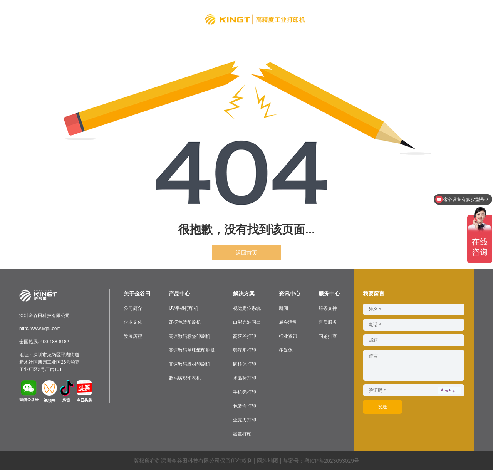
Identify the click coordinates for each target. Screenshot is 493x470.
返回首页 (246, 253)
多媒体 (286, 349)
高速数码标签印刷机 (189, 336)
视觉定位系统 (247, 308)
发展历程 (133, 336)
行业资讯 (288, 336)
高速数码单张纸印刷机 (192, 349)
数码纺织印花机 (185, 377)
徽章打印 (242, 433)
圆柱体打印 (244, 363)
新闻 (283, 308)
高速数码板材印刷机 (189, 363)
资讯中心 (323, 17)
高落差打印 (244, 336)
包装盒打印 (244, 405)
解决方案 (169, 17)
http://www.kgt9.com (39, 328)
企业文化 (133, 322)
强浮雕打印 (244, 349)
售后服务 (328, 322)
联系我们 (397, 17)
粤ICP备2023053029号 (331, 460)
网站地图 (267, 460)
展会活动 (288, 322)
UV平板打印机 (183, 308)
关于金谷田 (92, 17)
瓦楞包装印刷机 (185, 322)
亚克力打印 (244, 419)
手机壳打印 (244, 391)
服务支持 (328, 308)
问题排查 (328, 336)
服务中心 (360, 17)
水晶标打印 (244, 377)
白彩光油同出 (247, 322)
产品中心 (132, 17)
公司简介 (133, 308)
